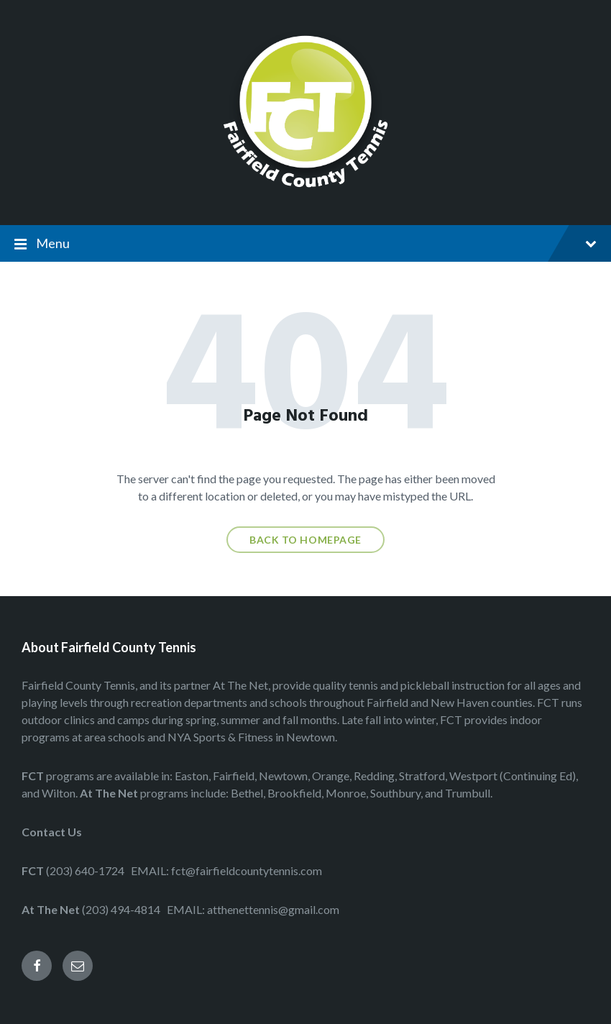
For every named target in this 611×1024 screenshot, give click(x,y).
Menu (316, 243)
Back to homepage (305, 540)
